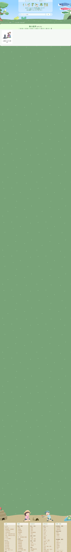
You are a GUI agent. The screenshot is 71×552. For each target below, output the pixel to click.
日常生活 (45, 523)
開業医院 (58, 529)
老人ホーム (33, 544)
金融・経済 (32, 535)
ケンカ (45, 535)
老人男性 (7, 545)
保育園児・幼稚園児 (9, 529)
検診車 (58, 547)
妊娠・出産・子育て (48, 549)
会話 (45, 529)
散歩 (45, 533)
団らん (45, 530)
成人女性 (7, 543)
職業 (19, 523)
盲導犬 (32, 545)
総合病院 (58, 527)
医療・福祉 (20, 526)
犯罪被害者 (46, 551)
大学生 (6, 537)
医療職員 (20, 530)
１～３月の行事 (16, 22)
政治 (32, 533)
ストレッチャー (60, 550)
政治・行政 (32, 526)
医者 (19, 527)
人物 (6, 523)
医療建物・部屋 (59, 526)
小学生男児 (7, 530)
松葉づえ (58, 542)
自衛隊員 (20, 546)
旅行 (45, 544)
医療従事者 (58, 531)
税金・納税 (33, 538)
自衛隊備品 (20, 548)
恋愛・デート (47, 541)
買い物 (45, 543)
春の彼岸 (23, 22)
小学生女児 (7, 532)
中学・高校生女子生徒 (10, 535)
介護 (32, 542)
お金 (32, 537)
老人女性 (7, 546)
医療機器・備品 (59, 539)
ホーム (1, 22)
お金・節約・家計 (48, 546)
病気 (45, 538)
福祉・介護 (32, 540)
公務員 (19, 539)
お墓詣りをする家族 (7, 37)
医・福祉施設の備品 (22, 537)
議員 (32, 527)
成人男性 (7, 542)
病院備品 (20, 532)
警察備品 (20, 543)
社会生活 (32, 523)
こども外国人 (8, 538)
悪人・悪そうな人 (9, 549)
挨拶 (45, 527)
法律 (31, 547)
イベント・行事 (7, 22)
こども (6, 526)
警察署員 (20, 542)
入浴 (45, 532)
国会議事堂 (33, 532)
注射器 (58, 545)
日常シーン (45, 526)
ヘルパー (20, 535)
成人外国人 (7, 548)
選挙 (32, 529)
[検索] (48, 14)
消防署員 (20, 545)
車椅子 (58, 544)
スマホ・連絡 (47, 540)
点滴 (58, 540)
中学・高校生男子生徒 (10, 533)
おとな (6, 540)
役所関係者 (20, 540)
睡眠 (45, 537)
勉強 (45, 547)
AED (58, 548)
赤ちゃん (7, 527)
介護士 (19, 533)
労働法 (32, 550)
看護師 (19, 529)
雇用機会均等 (34, 549)
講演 (32, 530)
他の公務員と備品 (22, 549)
